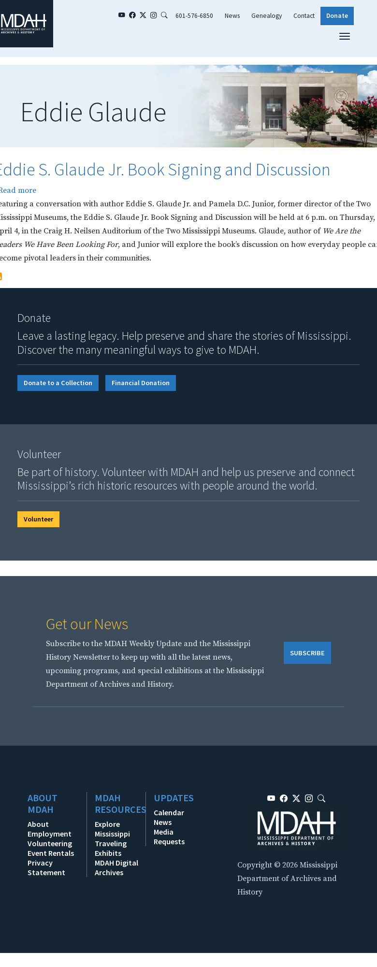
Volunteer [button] (38, 519)
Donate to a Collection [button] (58, 382)
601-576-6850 (194, 16)
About (38, 824)
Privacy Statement (46, 867)
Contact (304, 16)
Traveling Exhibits (111, 848)
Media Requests (169, 836)
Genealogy (266, 16)
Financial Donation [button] (141, 382)
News (232, 16)
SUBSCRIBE (307, 653)
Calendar (169, 812)
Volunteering (50, 843)
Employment (50, 833)
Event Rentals (51, 853)
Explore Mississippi (112, 828)
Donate (337, 16)
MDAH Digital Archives (116, 867)
